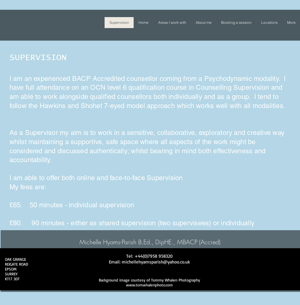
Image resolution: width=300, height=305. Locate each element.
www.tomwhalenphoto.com (149, 284)
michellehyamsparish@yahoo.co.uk (156, 262)
